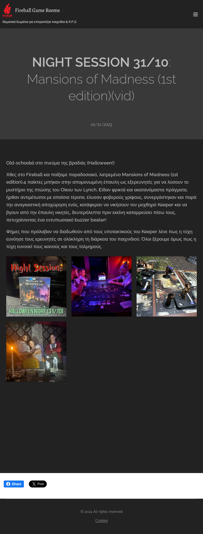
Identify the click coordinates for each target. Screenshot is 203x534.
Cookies (101, 521)
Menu (195, 14)
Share (13, 484)
